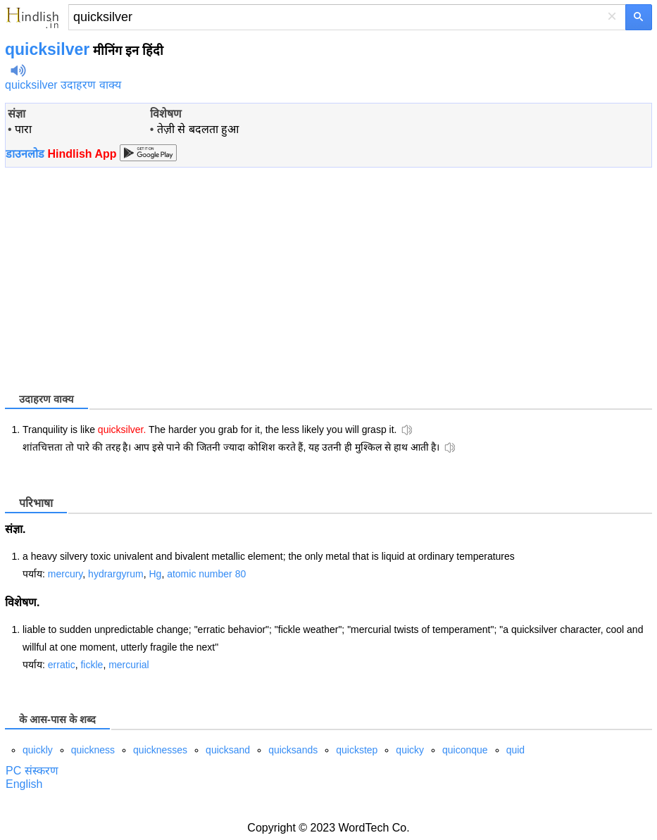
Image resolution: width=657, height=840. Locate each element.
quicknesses (160, 750)
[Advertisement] (123, 278)
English (24, 784)
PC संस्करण (32, 771)
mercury (65, 573)
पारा (23, 129)
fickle (91, 664)
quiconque (465, 750)
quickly (38, 750)
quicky (410, 750)
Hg (155, 573)
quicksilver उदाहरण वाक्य (63, 85)
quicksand (228, 750)
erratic (61, 664)
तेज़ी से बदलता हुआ (198, 129)
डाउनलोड (61, 154)
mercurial (128, 664)
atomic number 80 (206, 573)
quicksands (293, 750)
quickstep (356, 750)
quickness (93, 750)
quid (515, 750)
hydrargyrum (116, 573)
